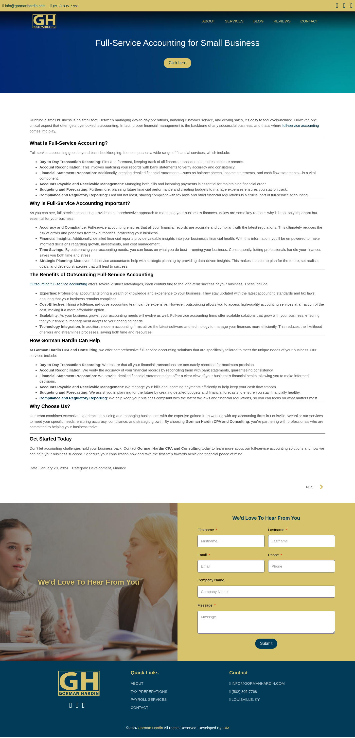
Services (234, 21)
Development (100, 468)
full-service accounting (300, 125)
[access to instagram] (351, 6)
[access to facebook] (337, 6)
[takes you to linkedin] (77, 706)
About (208, 21)
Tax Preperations (149, 692)
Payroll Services (149, 700)
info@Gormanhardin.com (24, 6)
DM (226, 729)
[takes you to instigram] (83, 706)
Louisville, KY (244, 700)
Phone (274, 555)
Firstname (206, 530)
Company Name (210, 580)
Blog (258, 21)
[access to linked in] (344, 6)
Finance (119, 468)
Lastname (276, 530)
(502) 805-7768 (64, 6)
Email (202, 555)
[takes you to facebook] (70, 706)
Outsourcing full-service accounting (58, 284)
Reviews (281, 21)
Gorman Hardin (150, 729)
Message (205, 606)
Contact (309, 21)
